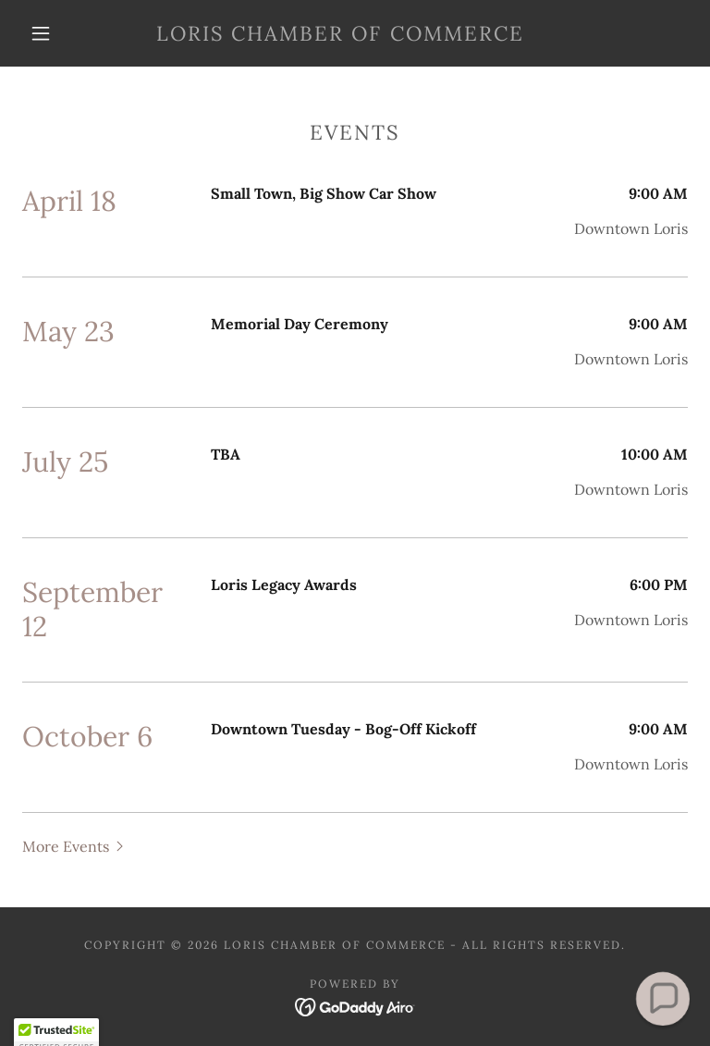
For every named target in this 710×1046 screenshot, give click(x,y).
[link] (340, 35)
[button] (40, 33)
